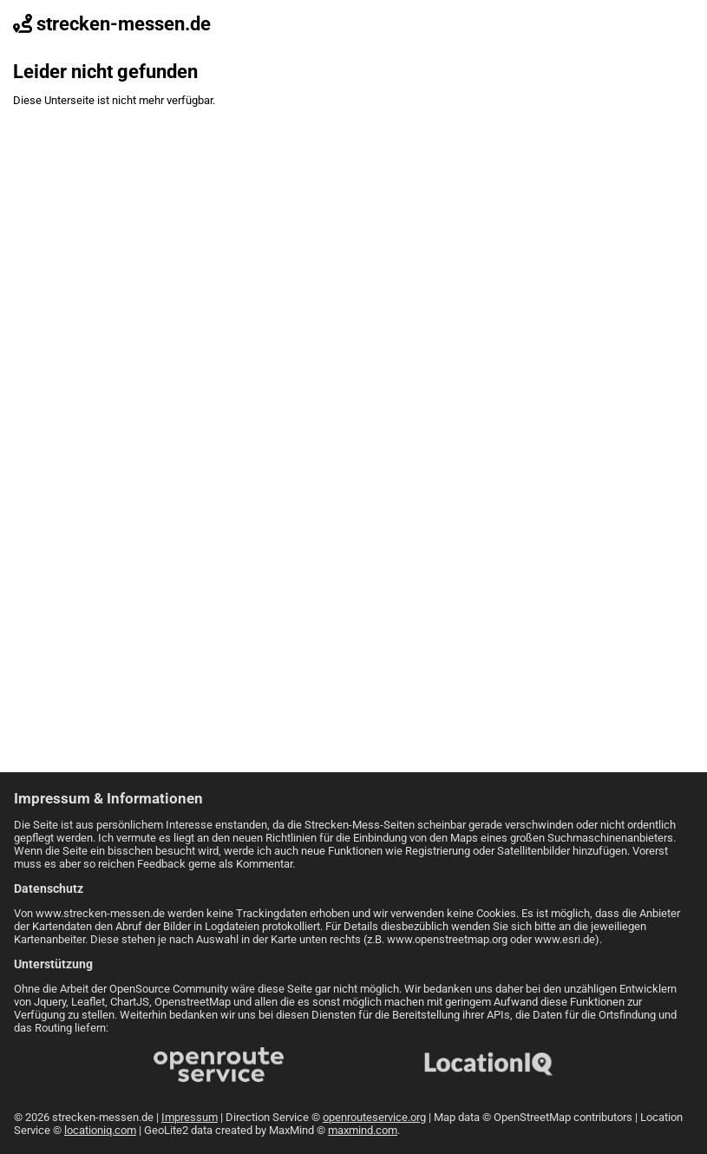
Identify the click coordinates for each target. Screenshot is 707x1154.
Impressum (189, 1117)
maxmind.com (362, 1130)
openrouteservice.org (374, 1117)
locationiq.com (100, 1130)
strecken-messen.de (112, 24)
